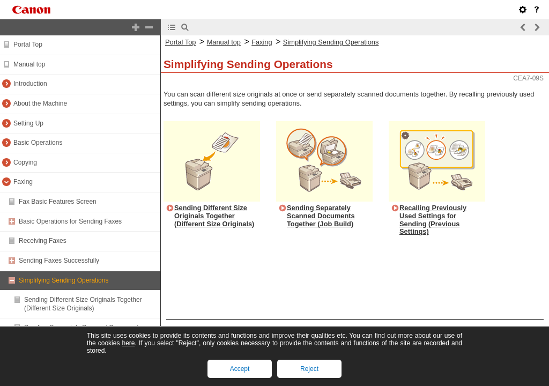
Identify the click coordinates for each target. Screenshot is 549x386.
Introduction (30, 83)
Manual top (29, 64)
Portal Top (27, 44)
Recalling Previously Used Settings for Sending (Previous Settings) (432, 219)
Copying (25, 162)
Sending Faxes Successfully (59, 260)
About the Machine (40, 103)
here (128, 343)
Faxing (23, 181)
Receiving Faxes (42, 240)
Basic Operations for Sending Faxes (70, 221)
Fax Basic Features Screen (58, 201)
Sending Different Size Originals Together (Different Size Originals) (83, 304)
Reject (309, 369)
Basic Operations (37, 142)
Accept (240, 369)
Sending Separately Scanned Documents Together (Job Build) (321, 215)
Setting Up (28, 123)
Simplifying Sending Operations (63, 280)
